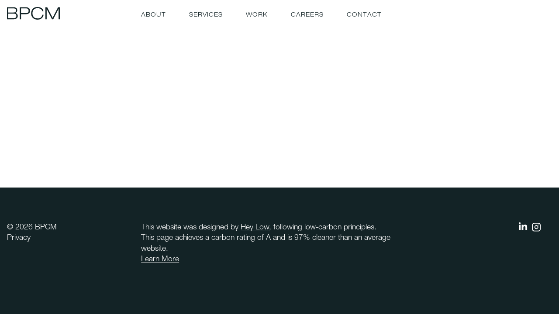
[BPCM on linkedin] (523, 228)
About (153, 15)
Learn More (160, 259)
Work (257, 15)
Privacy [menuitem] (19, 238)
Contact (364, 15)
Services (206, 15)
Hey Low (255, 228)
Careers (307, 15)
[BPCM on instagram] (536, 230)
